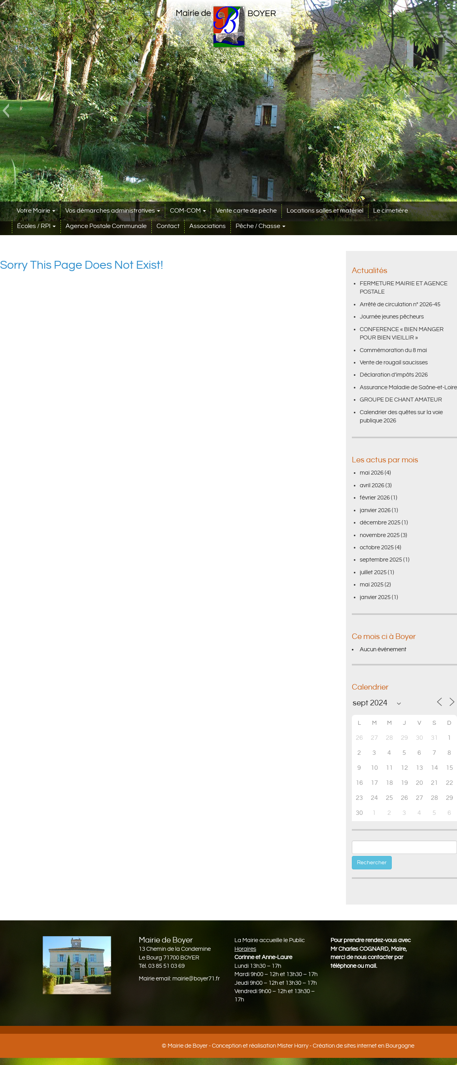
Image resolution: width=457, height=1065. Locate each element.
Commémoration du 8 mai (393, 350)
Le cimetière (390, 210)
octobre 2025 (377, 547)
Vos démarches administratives (112, 210)
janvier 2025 (375, 597)
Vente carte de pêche (246, 210)
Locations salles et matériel (325, 210)
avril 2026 (372, 485)
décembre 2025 (380, 523)
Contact (168, 226)
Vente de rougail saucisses (394, 363)
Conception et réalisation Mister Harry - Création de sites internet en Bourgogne (313, 1046)
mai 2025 (371, 585)
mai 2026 (371, 473)
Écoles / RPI (36, 226)
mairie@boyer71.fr (196, 979)
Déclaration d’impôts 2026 (394, 375)
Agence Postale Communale (106, 226)
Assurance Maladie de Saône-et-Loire (408, 387)
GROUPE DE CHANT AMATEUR (401, 400)
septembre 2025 (381, 560)
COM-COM (188, 210)
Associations (207, 226)
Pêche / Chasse (260, 226)
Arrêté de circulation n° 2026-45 (400, 304)
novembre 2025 (380, 535)
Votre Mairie (36, 210)
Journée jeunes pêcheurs (392, 317)
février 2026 (375, 498)
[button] (5, 111)
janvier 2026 (375, 510)
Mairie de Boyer (188, 1046)
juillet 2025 (373, 572)
